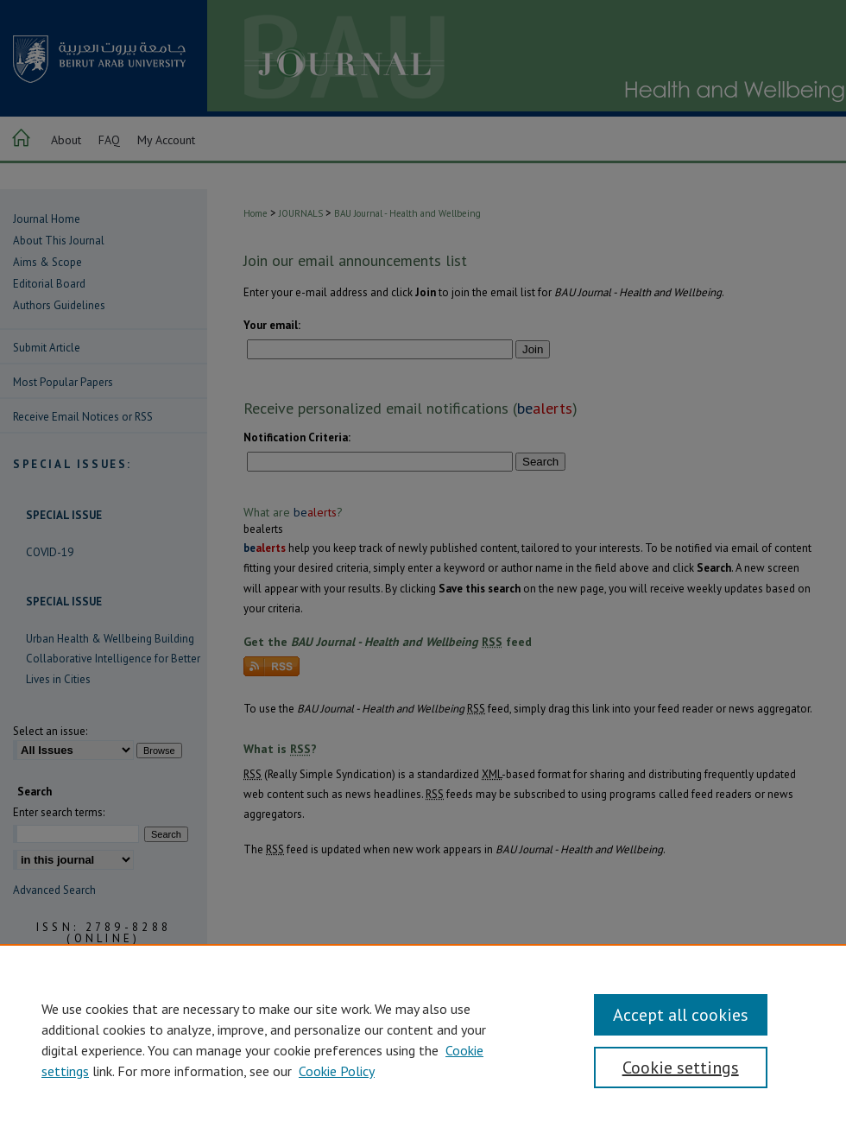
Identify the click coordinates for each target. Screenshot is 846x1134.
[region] (423, 1039)
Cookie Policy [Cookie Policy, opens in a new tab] (337, 1071)
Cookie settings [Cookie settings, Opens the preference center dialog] (680, 1067)
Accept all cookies (680, 1015)
